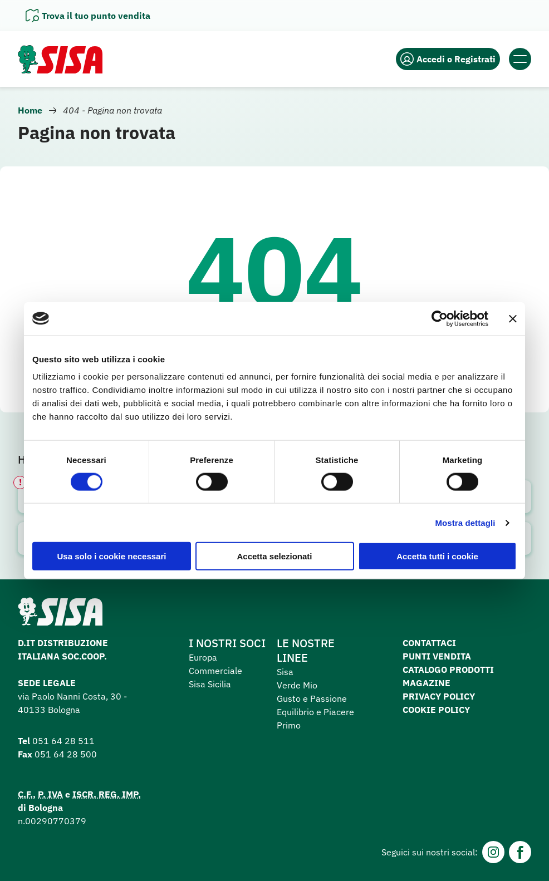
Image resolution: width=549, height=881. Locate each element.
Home (30, 110)
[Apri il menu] (520, 59)
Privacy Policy (439, 696)
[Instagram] (493, 852)
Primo (289, 725)
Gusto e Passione (312, 698)
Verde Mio (297, 685)
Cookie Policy (436, 709)
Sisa (285, 671)
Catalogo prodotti (448, 669)
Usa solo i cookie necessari (111, 556)
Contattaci (429, 642)
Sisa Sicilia (210, 684)
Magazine (426, 682)
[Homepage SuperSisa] (60, 615)
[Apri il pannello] (88, 15)
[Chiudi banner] (513, 318)
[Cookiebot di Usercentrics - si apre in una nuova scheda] (439, 318)
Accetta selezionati (274, 556)
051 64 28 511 (63, 740)
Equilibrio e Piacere (315, 711)
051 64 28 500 (66, 754)
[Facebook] (520, 852)
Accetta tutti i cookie (437, 556)
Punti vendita (437, 656)
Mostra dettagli (465, 522)
